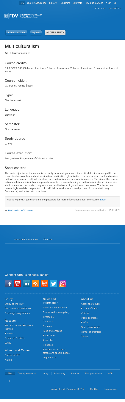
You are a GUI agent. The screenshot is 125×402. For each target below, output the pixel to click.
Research (11, 320)
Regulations (49, 336)
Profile (84, 322)
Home (8, 239)
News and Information (26, 239)
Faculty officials (89, 308)
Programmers (110, 389)
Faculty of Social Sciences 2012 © (67, 389)
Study (9, 299)
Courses (47, 239)
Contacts (100, 8)
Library (53, 3)
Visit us (85, 313)
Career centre (12, 355)
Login (103, 200)
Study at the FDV (14, 304)
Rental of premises (91, 332)
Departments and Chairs (18, 308)
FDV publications (94, 3)
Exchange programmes (17, 313)
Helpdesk (48, 345)
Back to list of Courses (20, 210)
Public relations (89, 318)
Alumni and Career (17, 350)
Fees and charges (52, 331)
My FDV (36, 33)
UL (114, 3)
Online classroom (16, 33)
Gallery (84, 336)
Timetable (48, 317)
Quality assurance (36, 3)
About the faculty (90, 304)
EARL (8, 343)
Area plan (48, 340)
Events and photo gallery (56, 312)
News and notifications (55, 308)
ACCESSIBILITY (55, 33)
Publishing (65, 3)
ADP (108, 3)
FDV (22, 3)
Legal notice (49, 358)
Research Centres (14, 338)
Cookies (94, 389)
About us (87, 299)
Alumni (8, 360)
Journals (77, 3)
